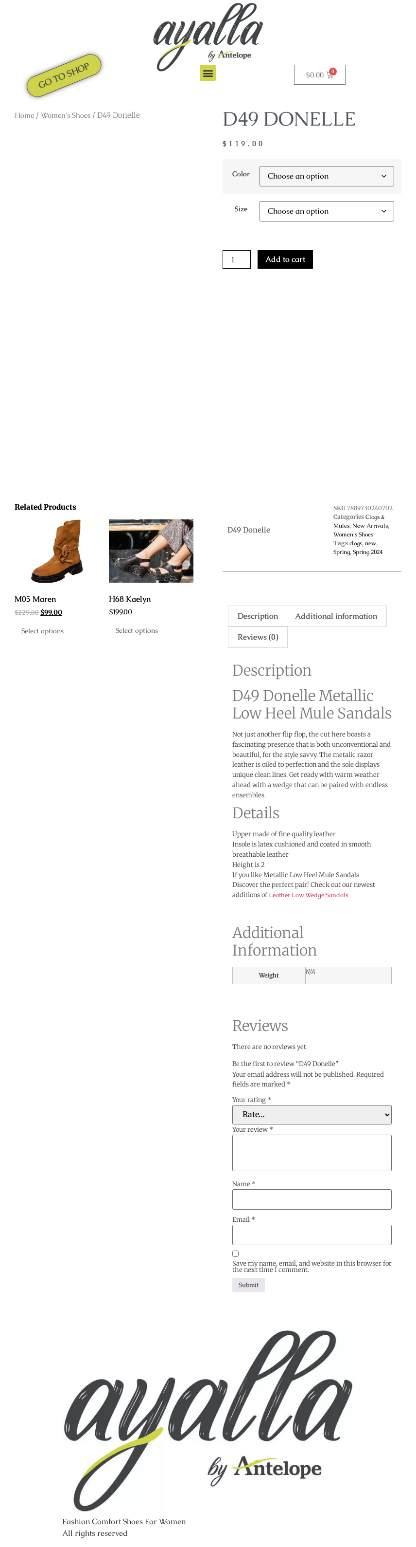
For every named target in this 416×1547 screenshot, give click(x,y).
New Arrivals (370, 526)
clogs (355, 543)
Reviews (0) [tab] (258, 637)
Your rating (251, 1100)
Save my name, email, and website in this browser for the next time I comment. (312, 1266)
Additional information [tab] (336, 616)
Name (244, 1184)
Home (24, 115)
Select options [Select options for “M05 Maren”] (42, 630)
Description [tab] (258, 616)
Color (241, 173)
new (370, 543)
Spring (341, 552)
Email (243, 1219)
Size (241, 208)
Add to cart (285, 259)
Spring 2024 (367, 552)
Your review (252, 1129)
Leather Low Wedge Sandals (308, 895)
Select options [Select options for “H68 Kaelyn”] (137, 630)
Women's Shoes (65, 115)
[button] (208, 73)
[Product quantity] (237, 259)
